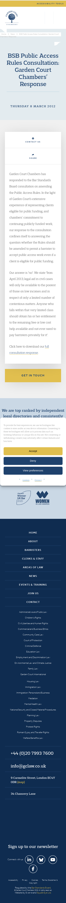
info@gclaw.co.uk (28, 766)
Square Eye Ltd (44, 892)
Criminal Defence (33, 646)
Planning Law (33, 715)
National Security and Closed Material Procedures (33, 709)
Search (41, 18)
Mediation (33, 698)
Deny (33, 460)
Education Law (33, 651)
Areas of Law (33, 567)
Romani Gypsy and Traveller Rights (33, 732)
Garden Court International (33, 674)
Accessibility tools (50, 3)
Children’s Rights (33, 617)
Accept (33, 450)
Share (33, 156)
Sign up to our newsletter (33, 846)
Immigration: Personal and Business (33, 692)
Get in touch (33, 375)
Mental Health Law (33, 704)
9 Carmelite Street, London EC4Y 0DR (33, 780)
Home (33, 532)
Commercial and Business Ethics (33, 629)
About (33, 541)
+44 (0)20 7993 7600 (49, 18)
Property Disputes (33, 721)
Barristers (33, 550)
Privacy (38, 479)
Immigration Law (33, 687)
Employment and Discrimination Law (33, 657)
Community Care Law (33, 634)
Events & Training (33, 584)
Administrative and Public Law (33, 612)
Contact (33, 602)
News (33, 576)
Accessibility (13, 880)
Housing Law (33, 681)
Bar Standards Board (41, 887)
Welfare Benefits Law (33, 738)
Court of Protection (33, 640)
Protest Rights (33, 726)
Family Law (33, 668)
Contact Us (33, 140)
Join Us (33, 593)
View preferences (33, 470)
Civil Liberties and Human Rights (33, 623)
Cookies (26, 479)
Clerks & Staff (33, 558)
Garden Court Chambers (12, 18)
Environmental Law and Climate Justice (33, 663)
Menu (58, 18)
